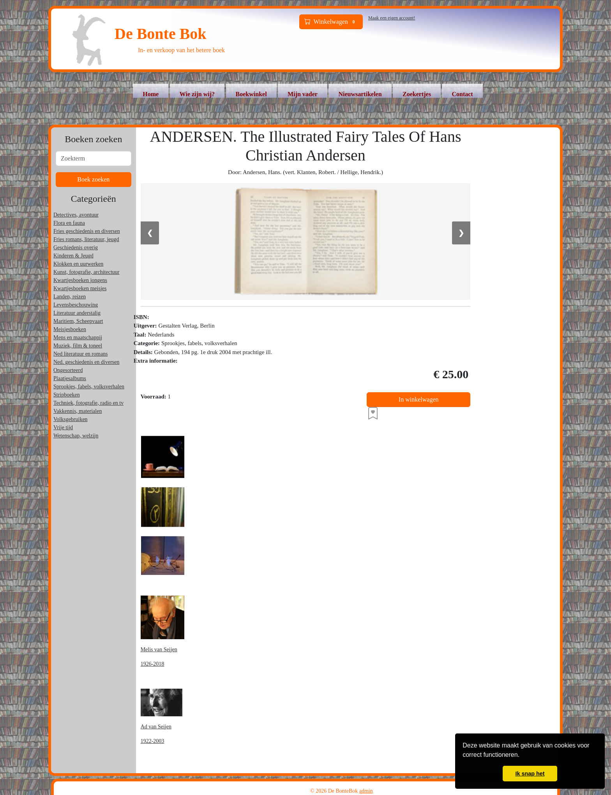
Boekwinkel (251, 94)
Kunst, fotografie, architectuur (86, 272)
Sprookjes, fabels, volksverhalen (88, 387)
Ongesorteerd (68, 370)
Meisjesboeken (69, 329)
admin (366, 791)
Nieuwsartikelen (359, 94)
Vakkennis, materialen (77, 411)
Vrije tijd (63, 427)
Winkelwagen (331, 22)
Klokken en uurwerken (78, 264)
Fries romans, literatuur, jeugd (86, 239)
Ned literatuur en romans (80, 354)
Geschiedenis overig (75, 247)
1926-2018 (152, 664)
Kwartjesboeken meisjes (79, 288)
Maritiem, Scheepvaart (78, 321)
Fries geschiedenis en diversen (86, 231)
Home (151, 94)
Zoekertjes (417, 94)
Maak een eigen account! (391, 18)
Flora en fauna (69, 223)
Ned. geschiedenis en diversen (86, 362)
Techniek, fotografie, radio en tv (88, 403)
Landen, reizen (69, 297)
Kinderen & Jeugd (73, 256)
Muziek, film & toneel (77, 346)
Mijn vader (303, 94)
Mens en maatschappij (77, 337)
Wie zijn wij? (197, 94)
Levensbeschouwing (75, 305)
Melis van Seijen (159, 649)
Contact (462, 94)
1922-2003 (152, 741)
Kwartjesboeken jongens (80, 280)
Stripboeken (66, 395)
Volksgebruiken (70, 419)
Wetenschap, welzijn (76, 436)
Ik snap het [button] (529, 773)
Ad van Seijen (156, 727)
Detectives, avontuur (76, 215)
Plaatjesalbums (69, 378)
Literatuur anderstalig (77, 313)
